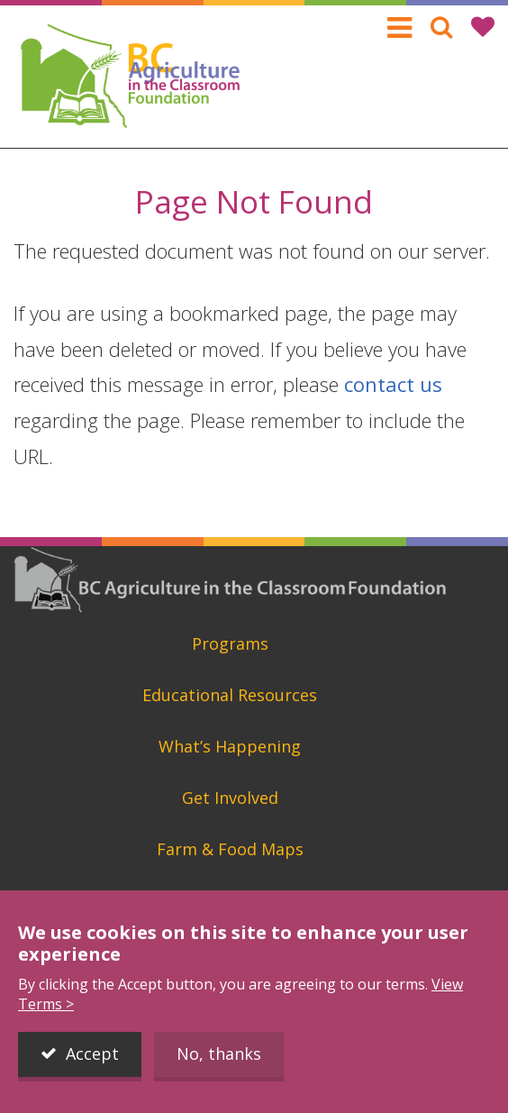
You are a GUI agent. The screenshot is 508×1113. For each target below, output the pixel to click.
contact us (393, 383)
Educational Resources (229, 695)
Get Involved (230, 797)
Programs (230, 643)
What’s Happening (230, 746)
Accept (92, 1053)
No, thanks (219, 1053)
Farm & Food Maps (230, 849)
